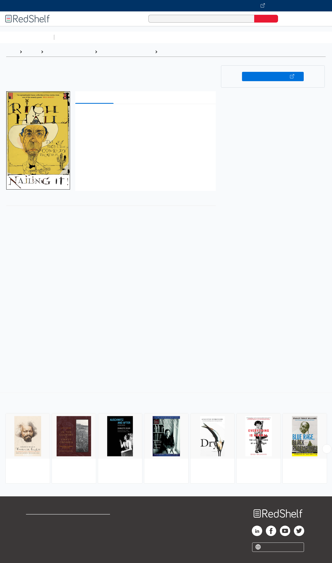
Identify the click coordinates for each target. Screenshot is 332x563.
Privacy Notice (40, 537)
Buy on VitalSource (273, 76)
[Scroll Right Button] (326, 449)
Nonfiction (314, 37)
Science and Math (102, 37)
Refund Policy (95, 528)
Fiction (293, 37)
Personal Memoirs (178, 51)
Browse (31, 51)
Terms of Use (95, 520)
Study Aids (70, 37)
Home (11, 51)
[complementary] (166, 439)
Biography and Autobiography (126, 51)
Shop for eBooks (42, 520)
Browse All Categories (27, 37)
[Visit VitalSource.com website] (166, 5)
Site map (34, 545)
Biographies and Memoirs (69, 51)
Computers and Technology (148, 37)
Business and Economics (201, 37)
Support (34, 528)
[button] (146, 116)
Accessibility (94, 537)
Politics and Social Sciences (255, 37)
